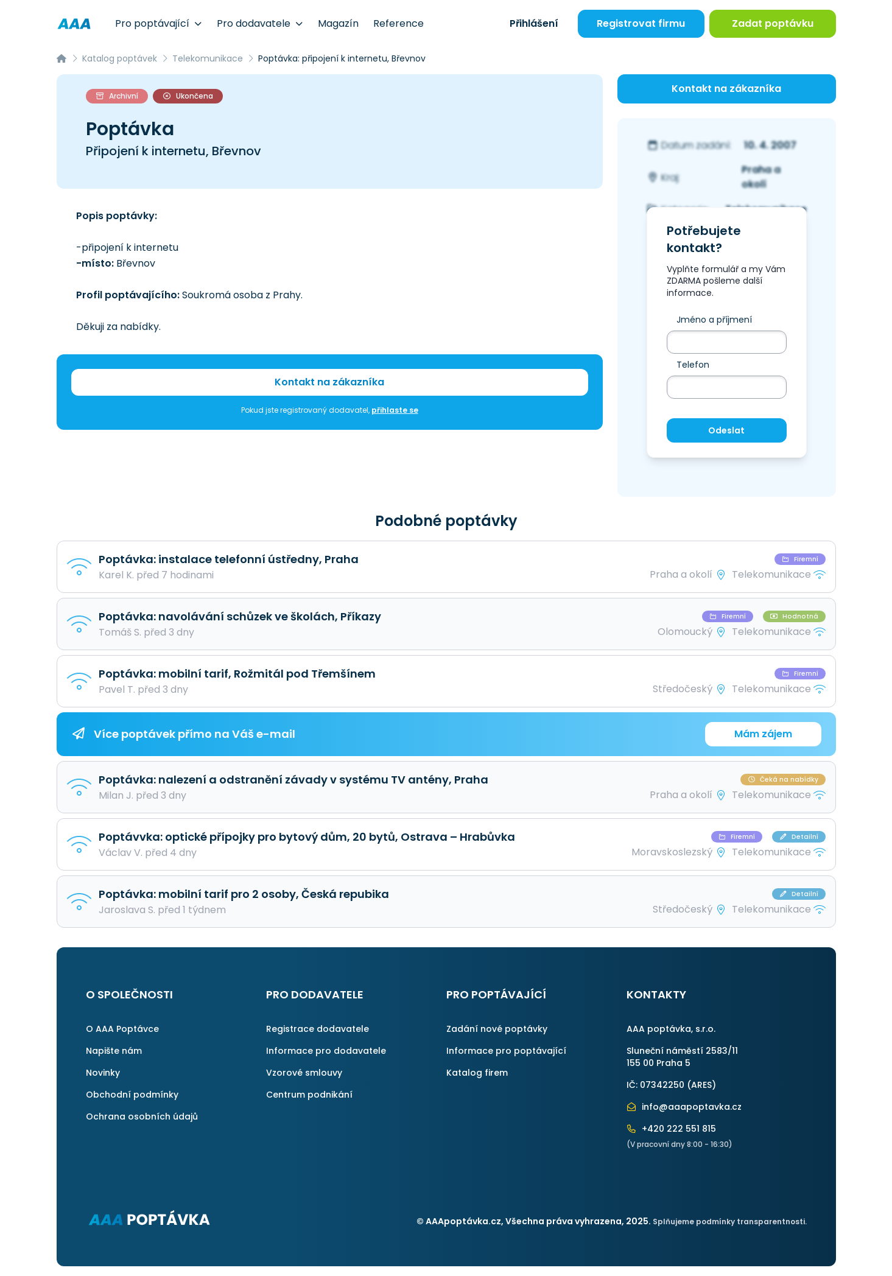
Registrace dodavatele (317, 1029)
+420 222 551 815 (672, 1129)
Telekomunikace (207, 58)
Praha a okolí (761, 177)
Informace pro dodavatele (326, 1051)
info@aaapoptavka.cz (684, 1107)
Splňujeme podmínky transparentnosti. (730, 1221)
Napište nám (114, 1051)
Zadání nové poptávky (496, 1029)
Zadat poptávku (772, 23)
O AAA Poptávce (122, 1029)
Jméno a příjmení (714, 320)
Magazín (338, 23)
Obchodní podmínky (132, 1094)
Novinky (103, 1073)
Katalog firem (477, 1073)
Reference (398, 23)
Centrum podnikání (309, 1094)
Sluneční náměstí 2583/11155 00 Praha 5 (682, 1057)
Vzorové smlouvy (304, 1073)
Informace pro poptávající (506, 1051)
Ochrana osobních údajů (142, 1116)
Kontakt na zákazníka (329, 382)
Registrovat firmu (641, 23)
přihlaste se (394, 410)
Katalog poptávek (119, 58)
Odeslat (726, 430)
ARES (701, 1085)
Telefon (692, 365)
